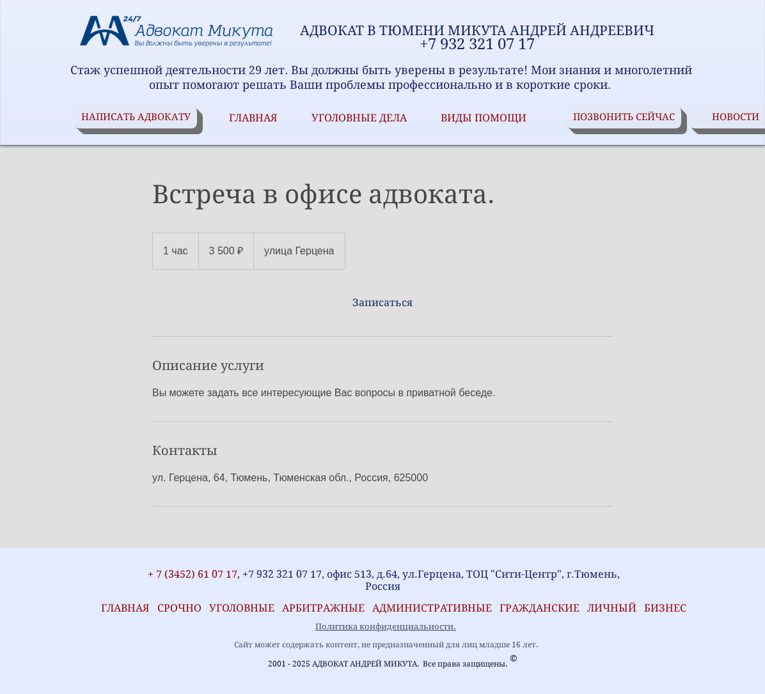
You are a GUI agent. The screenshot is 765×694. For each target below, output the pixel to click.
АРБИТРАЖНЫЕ (327, 608)
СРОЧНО (183, 608)
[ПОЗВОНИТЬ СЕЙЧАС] (623, 117)
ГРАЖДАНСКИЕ (540, 608)
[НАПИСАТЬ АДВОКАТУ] (135, 117)
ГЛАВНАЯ (122, 608)
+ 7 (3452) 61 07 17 (191, 574)
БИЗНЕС (665, 608)
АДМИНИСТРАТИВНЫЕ (433, 608)
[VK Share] (115, 556)
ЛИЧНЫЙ (611, 608)
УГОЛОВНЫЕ (245, 608)
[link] (382, 303)
